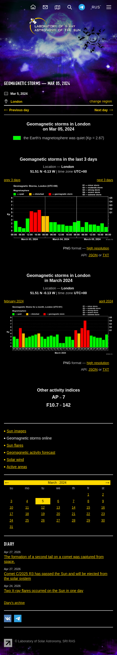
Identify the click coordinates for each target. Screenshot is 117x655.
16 (103, 507)
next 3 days (105, 180)
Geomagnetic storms (23, 83)
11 (27, 507)
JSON (93, 255)
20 (58, 514)
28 (73, 520)
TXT (105, 255)
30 (103, 520)
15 (88, 507)
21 (73, 514)
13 (58, 507)
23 (103, 514)
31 (11, 527)
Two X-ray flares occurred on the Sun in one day (43, 591)
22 (88, 514)
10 (11, 507)
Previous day (19, 110)
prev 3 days (12, 180)
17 (11, 514)
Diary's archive (14, 603)
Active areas (17, 467)
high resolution (98, 248)
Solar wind (15, 459)
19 (42, 514)
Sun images (16, 431)
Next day (101, 110)
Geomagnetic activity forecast (31, 452)
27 (58, 520)
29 (88, 520)
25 (27, 520)
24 (11, 520)
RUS (96, 7)
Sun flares (15, 445)
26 (42, 520)
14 (73, 507)
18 (27, 514)
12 (42, 507)
